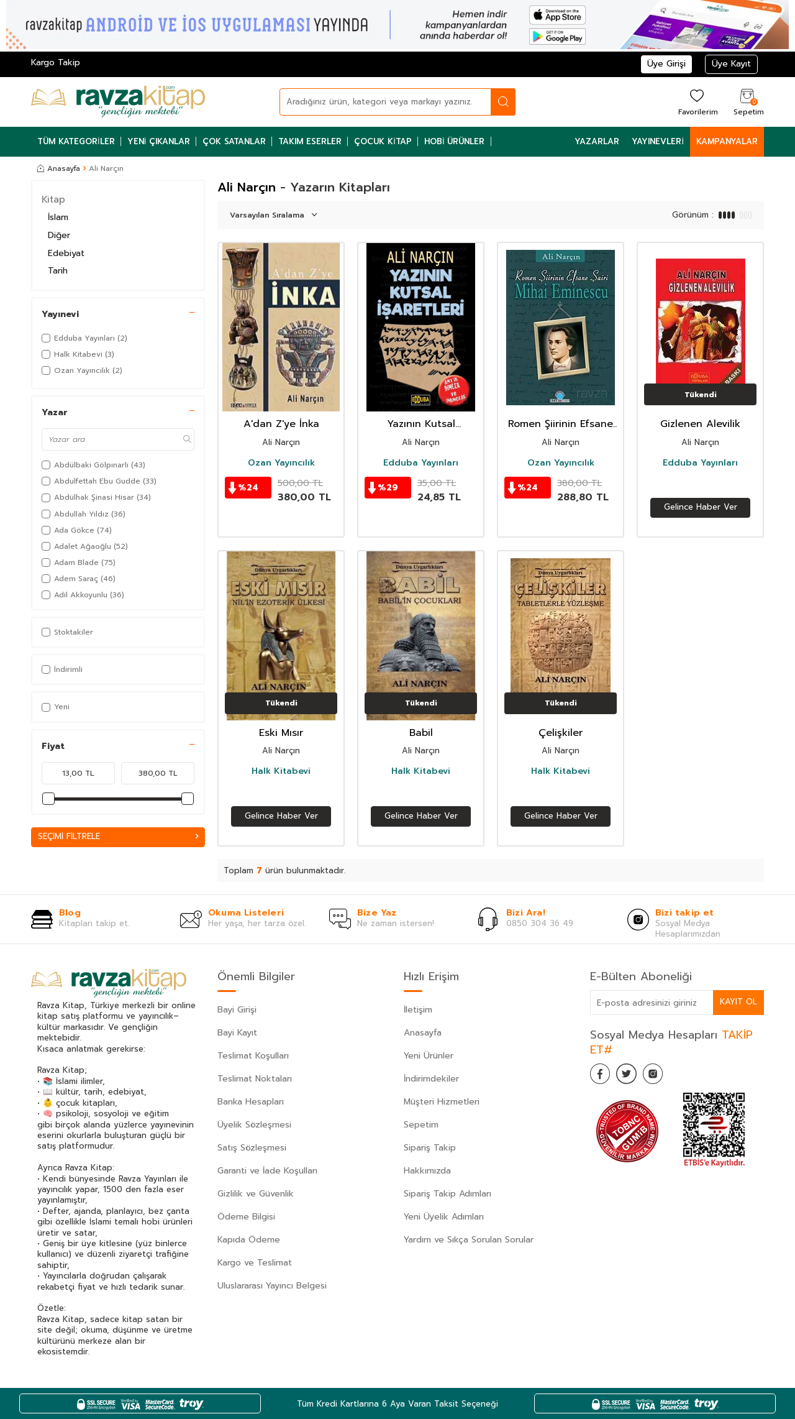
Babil (421, 733)
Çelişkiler (560, 733)
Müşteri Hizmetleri (441, 1101)
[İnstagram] (664, 1075)
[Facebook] (602, 1075)
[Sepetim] (747, 101)
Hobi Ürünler (454, 141)
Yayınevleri (658, 141)
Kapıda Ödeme (248, 1239)
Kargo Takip (55, 62)
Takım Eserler (310, 141)
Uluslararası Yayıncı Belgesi (272, 1285)
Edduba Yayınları (420, 463)
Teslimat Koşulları (253, 1055)
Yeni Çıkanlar (159, 141)
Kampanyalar (727, 141)
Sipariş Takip (430, 1147)
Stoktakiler (67, 632)
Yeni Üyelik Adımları (444, 1216)
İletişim (418, 1009)
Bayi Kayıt (237, 1032)
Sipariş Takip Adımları (447, 1193)
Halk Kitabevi (281, 771)
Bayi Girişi (237, 1009)
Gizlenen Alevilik (700, 424)
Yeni (56, 706)
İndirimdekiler (431, 1078)
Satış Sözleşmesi (251, 1147)
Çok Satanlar (234, 141)
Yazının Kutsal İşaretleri (421, 424)
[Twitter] (633, 1075)
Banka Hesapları (250, 1101)
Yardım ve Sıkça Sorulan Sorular (469, 1239)
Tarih (58, 270)
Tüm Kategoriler (76, 141)
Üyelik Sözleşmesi (254, 1124)
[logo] (118, 102)
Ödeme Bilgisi (246, 1216)
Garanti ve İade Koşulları (267, 1170)
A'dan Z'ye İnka (281, 424)
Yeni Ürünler (428, 1055)
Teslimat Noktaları (254, 1078)
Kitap (53, 199)
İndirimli (62, 669)
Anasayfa (58, 168)
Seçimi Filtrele (118, 836)
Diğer (59, 235)
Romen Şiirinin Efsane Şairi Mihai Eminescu (560, 424)
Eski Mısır (281, 733)
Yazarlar (597, 141)
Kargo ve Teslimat (254, 1262)
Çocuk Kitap (383, 141)
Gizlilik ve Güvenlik (255, 1193)
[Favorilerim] (696, 101)
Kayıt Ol (738, 1002)
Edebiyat (66, 253)
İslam (58, 217)
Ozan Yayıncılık (281, 463)
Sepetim (421, 1124)
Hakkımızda (427, 1170)
